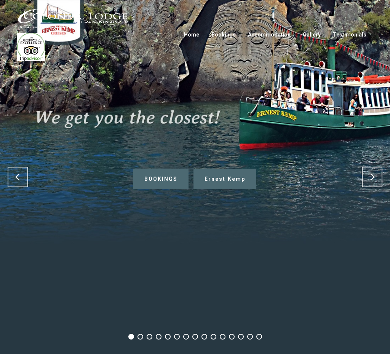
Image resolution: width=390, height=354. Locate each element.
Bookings (223, 35)
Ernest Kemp (225, 179)
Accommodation (269, 35)
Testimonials (349, 35)
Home (191, 35)
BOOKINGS (160, 179)
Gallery (312, 35)
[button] (18, 177)
